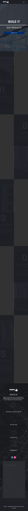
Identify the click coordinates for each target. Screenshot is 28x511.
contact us (14, 33)
